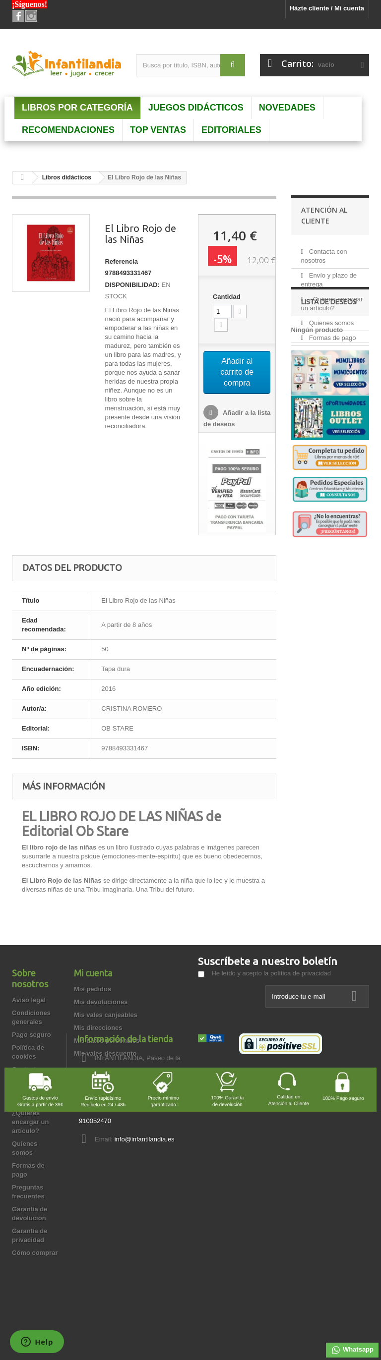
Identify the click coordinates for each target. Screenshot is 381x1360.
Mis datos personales (106, 1040)
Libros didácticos (66, 177)
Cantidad (227, 296)
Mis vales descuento (105, 1053)
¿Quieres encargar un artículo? (30, 1121)
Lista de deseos (329, 443)
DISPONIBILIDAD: (132, 284)
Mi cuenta (93, 973)
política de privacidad (300, 973)
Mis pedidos (92, 989)
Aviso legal (29, 1000)
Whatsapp (352, 1350)
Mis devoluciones (100, 1002)
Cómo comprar (35, 1252)
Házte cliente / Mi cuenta (327, 8)
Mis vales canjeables (105, 1015)
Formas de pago (331, 334)
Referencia (121, 261)
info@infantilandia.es (269, 1139)
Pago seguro (31, 1034)
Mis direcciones (98, 1027)
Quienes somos (330, 319)
